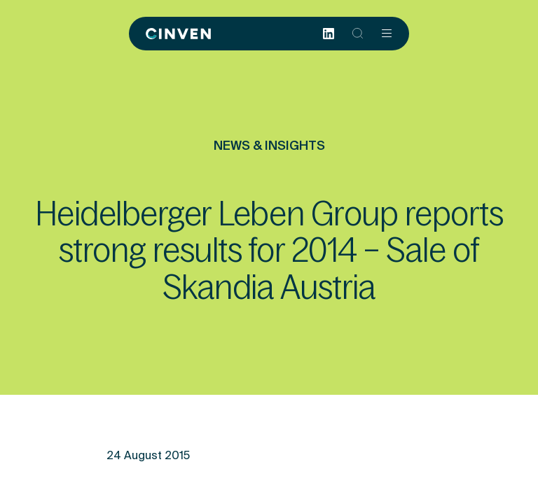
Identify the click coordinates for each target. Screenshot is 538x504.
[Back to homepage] (178, 33)
